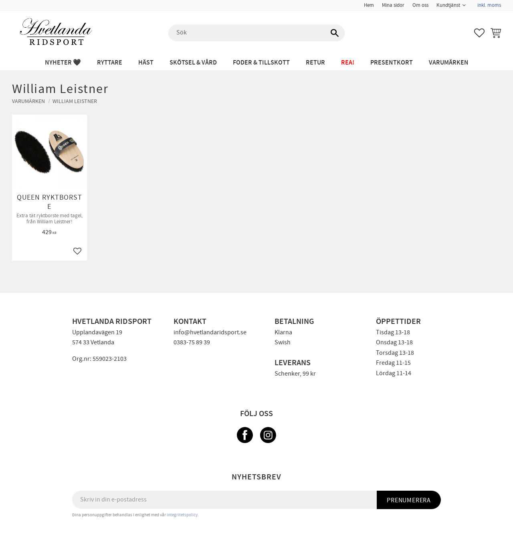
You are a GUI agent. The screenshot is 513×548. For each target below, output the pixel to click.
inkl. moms (489, 5)
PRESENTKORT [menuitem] (391, 63)
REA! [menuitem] (347, 63)
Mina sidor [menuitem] (393, 5)
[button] (479, 33)
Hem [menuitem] (369, 5)
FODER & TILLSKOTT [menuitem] (261, 63)
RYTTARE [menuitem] (109, 63)
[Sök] (335, 32)
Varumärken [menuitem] (449, 63)
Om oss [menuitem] (420, 5)
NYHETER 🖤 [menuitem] (63, 63)
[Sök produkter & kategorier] (256, 32)
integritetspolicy (182, 515)
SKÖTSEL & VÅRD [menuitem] (193, 63)
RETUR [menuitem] (315, 63)
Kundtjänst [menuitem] (448, 5)
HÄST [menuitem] (145, 63)
